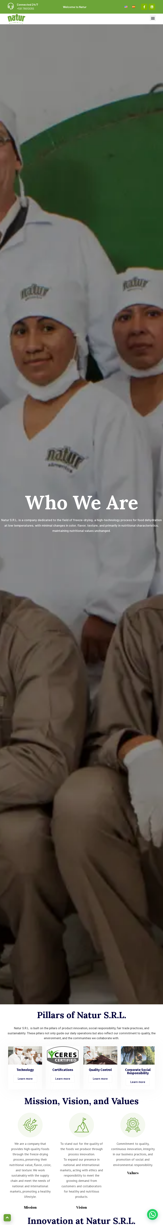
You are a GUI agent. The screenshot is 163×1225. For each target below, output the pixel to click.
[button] (153, 18)
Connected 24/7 (27, 4)
